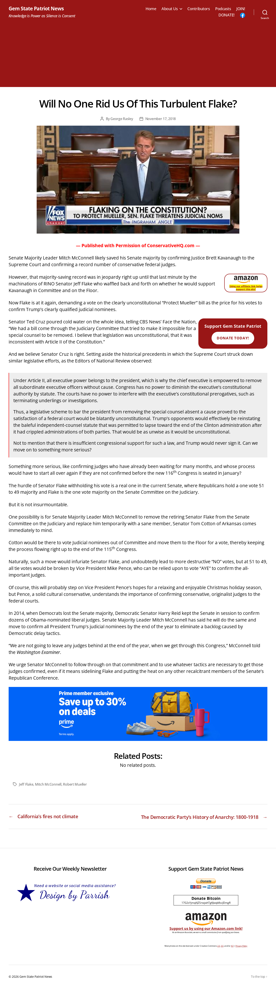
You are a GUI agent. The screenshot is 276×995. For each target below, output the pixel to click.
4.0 (232, 953)
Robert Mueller (75, 784)
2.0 (218, 953)
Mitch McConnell (48, 784)
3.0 (222, 953)
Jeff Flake (26, 784)
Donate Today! (233, 338)
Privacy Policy (241, 953)
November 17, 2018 (160, 119)
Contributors (198, 8)
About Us (170, 8)
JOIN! (240, 8)
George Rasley (121, 119)
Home (151, 8)
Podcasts (223, 8)
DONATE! (226, 15)
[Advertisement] (138, 57)
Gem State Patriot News (37, 8)
